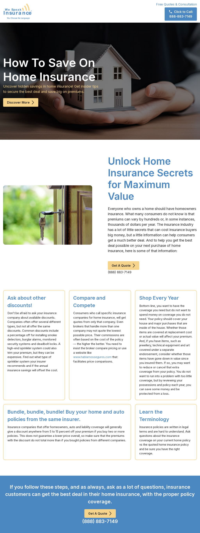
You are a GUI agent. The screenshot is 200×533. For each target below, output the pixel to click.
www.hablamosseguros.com (92, 357)
